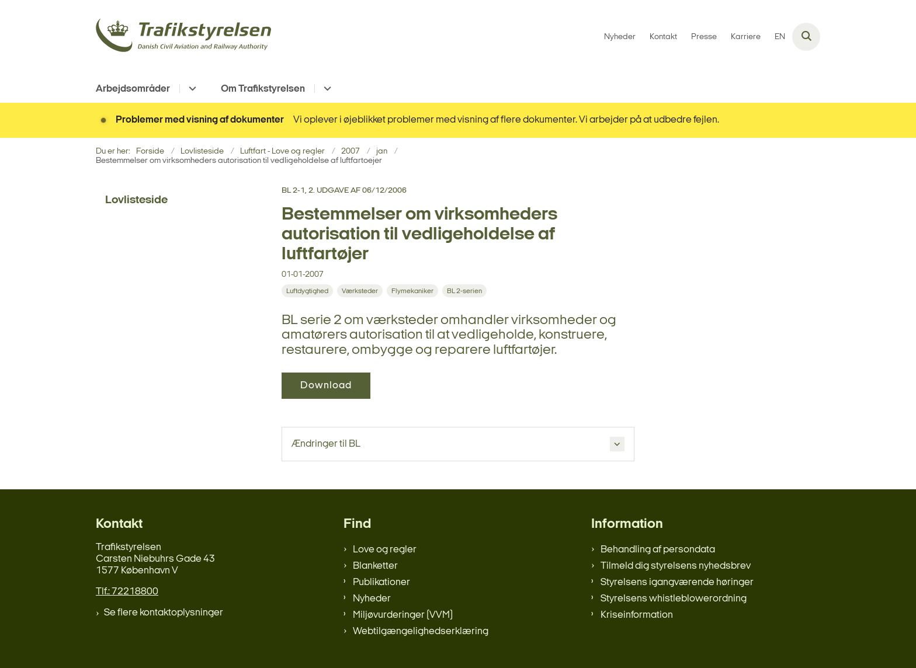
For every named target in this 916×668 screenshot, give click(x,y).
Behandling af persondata (658, 550)
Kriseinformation (637, 615)
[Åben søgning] (806, 37)
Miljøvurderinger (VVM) (403, 615)
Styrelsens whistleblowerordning (674, 599)
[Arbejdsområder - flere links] (190, 88)
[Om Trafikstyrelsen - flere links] (325, 88)
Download (326, 386)
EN (780, 37)
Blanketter (375, 566)
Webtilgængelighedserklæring (420, 631)
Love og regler (385, 550)
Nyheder (372, 599)
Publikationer (381, 582)
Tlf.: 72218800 (127, 592)
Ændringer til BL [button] (326, 444)
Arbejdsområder (133, 89)
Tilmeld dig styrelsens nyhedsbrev (676, 566)
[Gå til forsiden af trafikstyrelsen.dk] (183, 37)
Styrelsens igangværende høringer (677, 582)
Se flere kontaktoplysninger (163, 613)
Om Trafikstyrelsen (263, 89)
